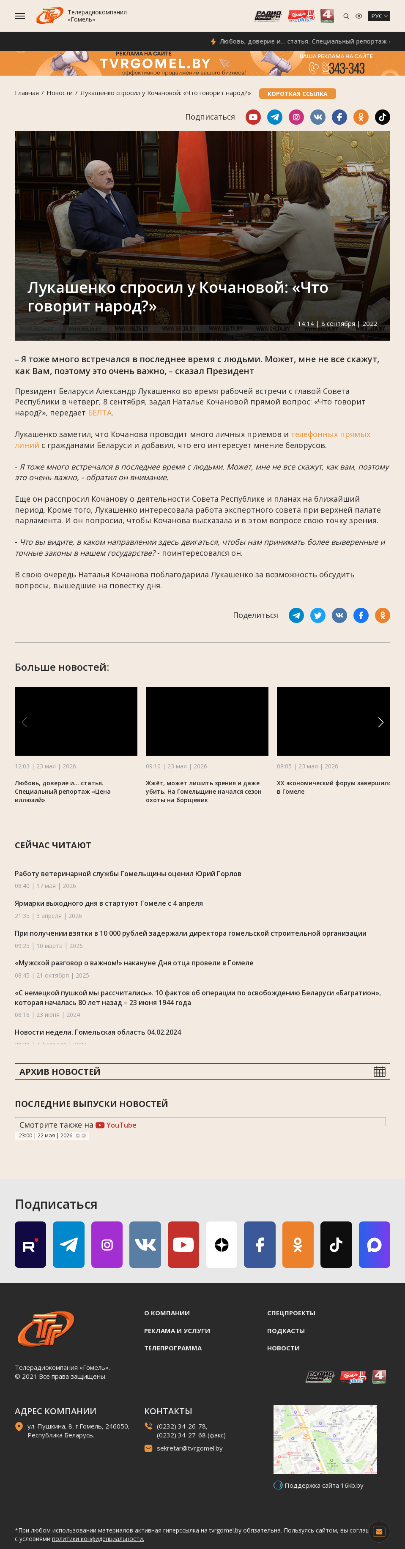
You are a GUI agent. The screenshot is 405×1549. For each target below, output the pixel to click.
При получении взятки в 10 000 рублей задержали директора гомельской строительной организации (191, 933)
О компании (167, 1313)
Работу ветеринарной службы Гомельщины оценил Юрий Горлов (128, 873)
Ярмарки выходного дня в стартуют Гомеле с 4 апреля (109, 903)
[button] (381, 722)
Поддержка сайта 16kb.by (324, 1485)
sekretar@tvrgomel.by (190, 1448)
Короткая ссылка (298, 94)
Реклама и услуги (177, 1330)
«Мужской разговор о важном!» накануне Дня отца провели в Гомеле (134, 962)
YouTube (116, 1125)
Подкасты (286, 1330)
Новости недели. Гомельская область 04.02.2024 (98, 1032)
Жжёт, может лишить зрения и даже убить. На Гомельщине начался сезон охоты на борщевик (204, 791)
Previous (78, 1136)
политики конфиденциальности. (98, 1539)
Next (84, 1136)
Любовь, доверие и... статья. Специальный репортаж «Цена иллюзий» (63, 791)
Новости (60, 92)
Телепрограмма (173, 1348)
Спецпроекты (291, 1313)
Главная (27, 92)
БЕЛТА (100, 412)
